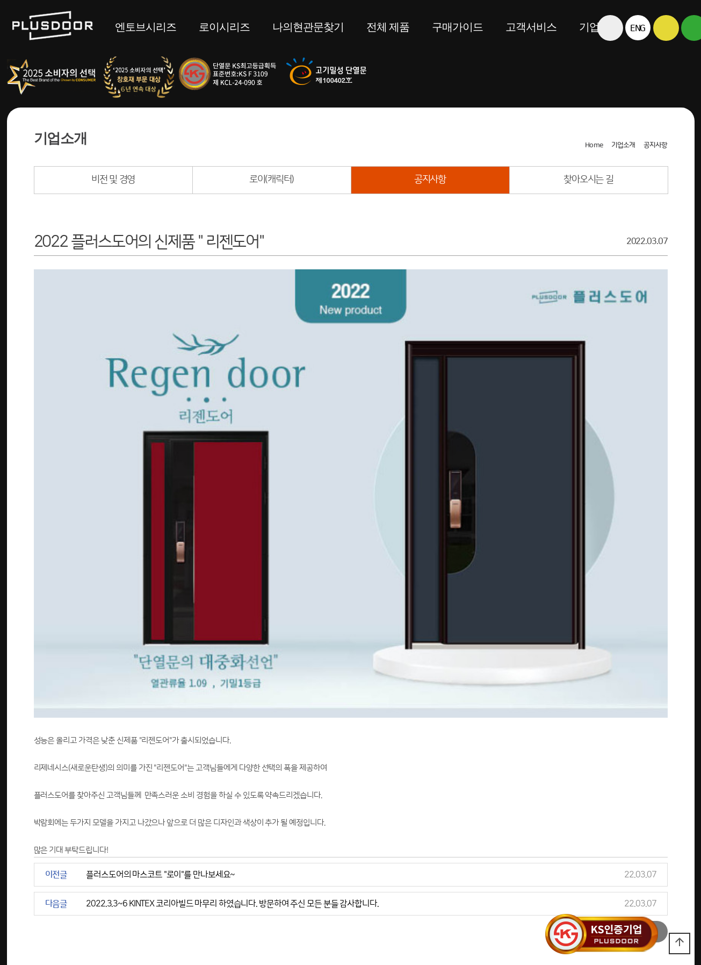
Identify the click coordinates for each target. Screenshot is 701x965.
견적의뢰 (22, 890)
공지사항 (430, 179)
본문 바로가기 (0, 0)
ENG (638, 28)
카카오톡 (665, 27)
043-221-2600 (247, 890)
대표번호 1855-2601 (166, 890)
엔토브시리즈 (145, 27)
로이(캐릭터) (271, 179)
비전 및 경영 (113, 179)
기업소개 (623, 145)
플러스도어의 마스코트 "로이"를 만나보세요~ (160, 744)
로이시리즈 (224, 27)
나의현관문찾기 (308, 27)
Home (593, 145)
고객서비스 (531, 27)
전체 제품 (387, 27)
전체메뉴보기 (610, 53)
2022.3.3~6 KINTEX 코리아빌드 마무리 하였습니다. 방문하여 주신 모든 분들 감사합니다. (232, 773)
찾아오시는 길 (588, 179)
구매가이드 (457, 27)
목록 (650, 801)
